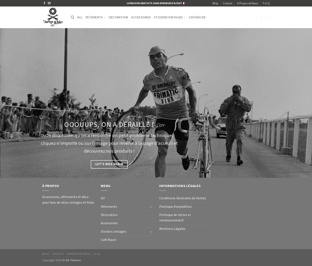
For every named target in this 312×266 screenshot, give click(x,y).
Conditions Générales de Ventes (182, 198)
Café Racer (197, 17)
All (79, 17)
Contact (227, 3)
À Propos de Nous (247, 3)
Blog (215, 3)
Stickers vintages (170, 17)
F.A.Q (266, 3)
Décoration (118, 17)
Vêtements (95, 17)
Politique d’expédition (175, 207)
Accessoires (141, 17)
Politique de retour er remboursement (175, 218)
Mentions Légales (172, 229)
